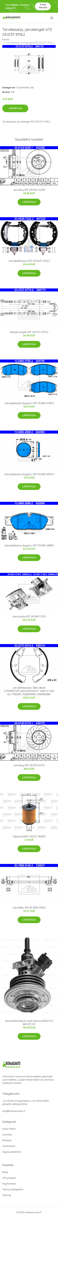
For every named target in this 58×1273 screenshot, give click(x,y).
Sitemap (6, 1195)
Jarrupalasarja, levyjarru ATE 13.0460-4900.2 (29, 474)
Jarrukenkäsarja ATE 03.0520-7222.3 (29, 260)
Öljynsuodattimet (11, 1151)
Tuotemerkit (22, 87)
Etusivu (6, 39)
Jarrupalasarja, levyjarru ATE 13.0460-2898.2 (29, 545)
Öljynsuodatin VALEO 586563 (29, 836)
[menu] (52, 18)
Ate (32, 87)
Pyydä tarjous (43, 6)
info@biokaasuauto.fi (13, 1111)
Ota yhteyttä (9, 1177)
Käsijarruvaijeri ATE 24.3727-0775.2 (29, 332)
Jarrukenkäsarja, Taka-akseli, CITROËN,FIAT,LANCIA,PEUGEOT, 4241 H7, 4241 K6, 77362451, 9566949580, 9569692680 (29, 691)
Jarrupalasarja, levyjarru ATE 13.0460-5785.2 (29, 403)
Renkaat (6, 1140)
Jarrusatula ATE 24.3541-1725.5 (29, 616)
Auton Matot (9, 1128)
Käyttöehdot (9, 1183)
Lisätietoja (15, 108)
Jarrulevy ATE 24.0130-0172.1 (29, 765)
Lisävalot (7, 1134)
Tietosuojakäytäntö (13, 1189)
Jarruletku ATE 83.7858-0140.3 (29, 907)
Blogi (5, 1172)
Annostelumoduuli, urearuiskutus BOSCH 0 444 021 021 (29, 1022)
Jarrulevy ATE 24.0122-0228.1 (29, 189)
